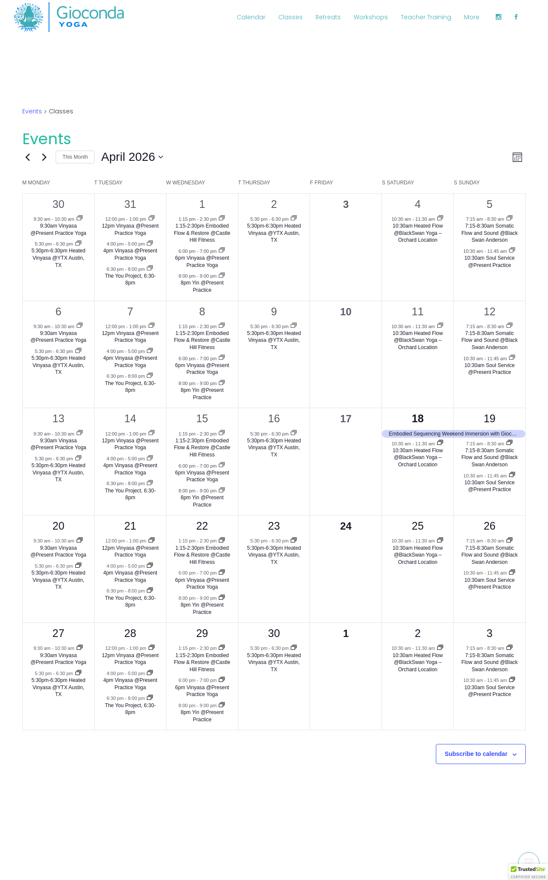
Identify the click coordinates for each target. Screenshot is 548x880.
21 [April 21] (130, 526)
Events (32, 111)
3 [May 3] (490, 633)
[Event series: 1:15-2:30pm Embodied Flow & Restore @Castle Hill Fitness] (222, 218)
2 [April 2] (274, 204)
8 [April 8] (202, 311)
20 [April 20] (59, 526)
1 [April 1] (202, 204)
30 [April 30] (274, 633)
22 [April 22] (202, 526)
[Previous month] (27, 157)
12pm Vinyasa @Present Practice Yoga (130, 337)
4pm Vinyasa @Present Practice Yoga (130, 254)
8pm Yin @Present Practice (202, 286)
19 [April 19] (490, 418)
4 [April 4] (418, 204)
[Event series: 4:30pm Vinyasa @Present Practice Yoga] (150, 243)
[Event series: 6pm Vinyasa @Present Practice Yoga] (222, 250)
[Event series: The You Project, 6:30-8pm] (150, 268)
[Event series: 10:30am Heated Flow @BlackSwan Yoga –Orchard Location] (440, 218)
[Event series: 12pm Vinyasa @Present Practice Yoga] (152, 218)
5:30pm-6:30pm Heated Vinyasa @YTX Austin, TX (58, 258)
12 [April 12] (490, 311)
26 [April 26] (490, 526)
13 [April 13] (59, 418)
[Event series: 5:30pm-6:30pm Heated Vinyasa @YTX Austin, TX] (78, 243)
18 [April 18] (418, 418)
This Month (75, 157)
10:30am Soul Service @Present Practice (490, 369)
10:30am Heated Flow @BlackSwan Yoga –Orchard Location (418, 233)
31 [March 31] (130, 204)
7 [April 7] (130, 311)
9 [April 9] (274, 311)
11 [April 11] (418, 311)
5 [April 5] (490, 204)
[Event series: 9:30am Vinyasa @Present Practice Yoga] (80, 218)
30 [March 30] (59, 204)
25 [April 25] (418, 526)
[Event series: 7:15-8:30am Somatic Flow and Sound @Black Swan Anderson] (509, 218)
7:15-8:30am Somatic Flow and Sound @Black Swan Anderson (490, 233)
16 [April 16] (274, 418)
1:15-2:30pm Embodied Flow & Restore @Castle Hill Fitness (202, 233)
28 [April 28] (130, 633)
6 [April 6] (58, 311)
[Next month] (44, 157)
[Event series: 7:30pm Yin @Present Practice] (222, 276)
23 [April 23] (274, 526)
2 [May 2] (418, 633)
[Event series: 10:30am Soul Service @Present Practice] (512, 250)
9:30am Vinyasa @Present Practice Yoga (58, 337)
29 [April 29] (202, 633)
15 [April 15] (202, 418)
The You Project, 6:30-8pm (130, 279)
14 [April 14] (130, 418)
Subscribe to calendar (476, 753)
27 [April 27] (59, 633)
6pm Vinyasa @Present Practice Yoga (202, 369)
